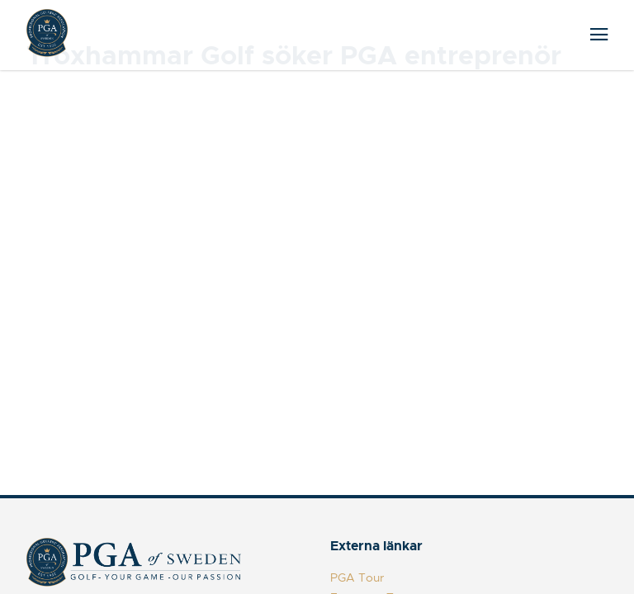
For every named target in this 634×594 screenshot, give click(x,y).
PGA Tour (357, 577)
